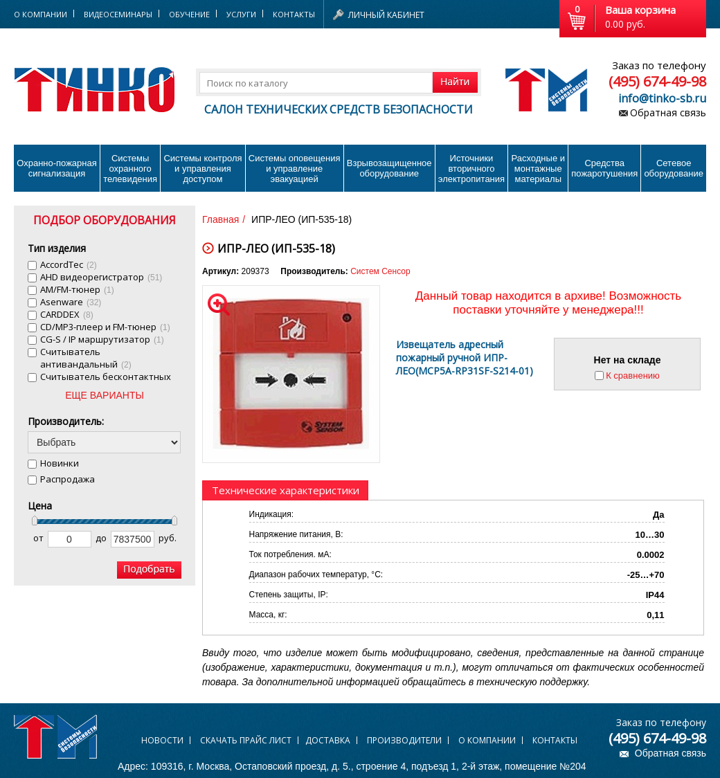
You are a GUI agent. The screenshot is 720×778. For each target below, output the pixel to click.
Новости (162, 740)
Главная (220, 219)
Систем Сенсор (380, 271)
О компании (487, 740)
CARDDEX (66, 314)
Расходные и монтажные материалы (538, 168)
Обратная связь (668, 112)
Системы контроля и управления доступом (202, 168)
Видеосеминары (118, 14)
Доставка (327, 740)
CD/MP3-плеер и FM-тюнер (105, 326)
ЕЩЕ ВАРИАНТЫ (104, 395)
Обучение (189, 14)
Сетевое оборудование (673, 168)
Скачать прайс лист (245, 740)
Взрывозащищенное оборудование (389, 168)
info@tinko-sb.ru (662, 98)
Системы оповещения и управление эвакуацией (295, 168)
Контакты (294, 14)
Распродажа (67, 479)
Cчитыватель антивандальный (86, 357)
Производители (404, 740)
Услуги (241, 14)
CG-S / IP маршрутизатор (102, 339)
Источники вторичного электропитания (471, 168)
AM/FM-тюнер (77, 289)
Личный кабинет (386, 15)
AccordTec (68, 264)
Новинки (59, 463)
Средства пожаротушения (604, 168)
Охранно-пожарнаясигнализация (57, 168)
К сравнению (633, 375)
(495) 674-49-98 (657, 81)
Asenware (70, 302)
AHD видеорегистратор (101, 277)
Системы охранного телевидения (130, 168)
